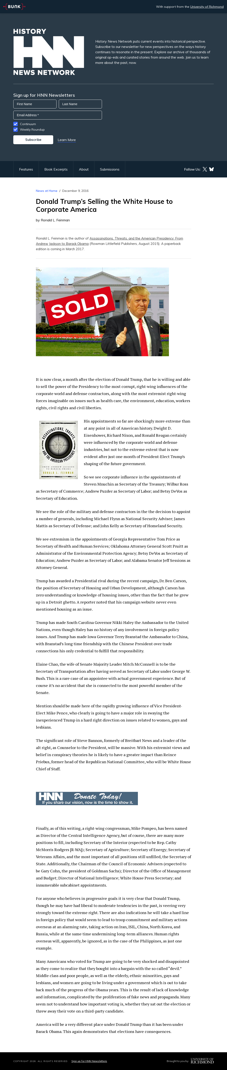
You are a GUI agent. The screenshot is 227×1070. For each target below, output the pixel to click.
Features (26, 169)
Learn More (67, 140)
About (84, 169)
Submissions (109, 169)
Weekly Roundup (32, 130)
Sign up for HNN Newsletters (89, 1061)
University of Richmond (207, 7)
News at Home (46, 191)
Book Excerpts (56, 169)
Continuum (28, 124)
